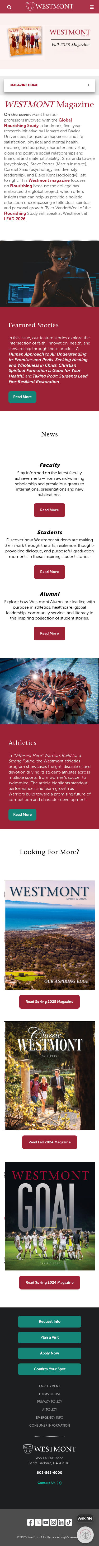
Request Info (49, 1322)
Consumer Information (49, 1425)
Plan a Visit (49, 1337)
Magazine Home (24, 85)
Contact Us (46, 1483)
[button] (88, 85)
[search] (9, 7)
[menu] (92, 7)
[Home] (49, 7)
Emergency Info (49, 1417)
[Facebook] (30, 1522)
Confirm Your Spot (49, 1369)
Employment (49, 1386)
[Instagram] (53, 1522)
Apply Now (49, 1353)
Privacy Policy (49, 1402)
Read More (22, 397)
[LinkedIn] (61, 1522)
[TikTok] (68, 1522)
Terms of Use (50, 1394)
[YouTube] (46, 1522)
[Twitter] (38, 1522)
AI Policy (49, 1410)
